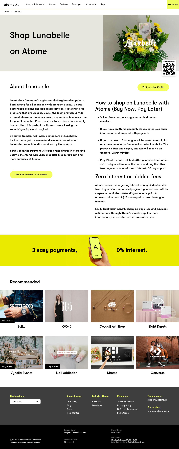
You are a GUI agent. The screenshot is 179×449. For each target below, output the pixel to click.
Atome (6, 12)
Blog (69, 405)
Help (102, 4)
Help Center (73, 413)
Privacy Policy (124, 405)
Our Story (72, 401)
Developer (76, 4)
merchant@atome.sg (158, 411)
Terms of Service (125, 401)
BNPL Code (123, 413)
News (69, 409)
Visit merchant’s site (153, 87)
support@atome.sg (157, 400)
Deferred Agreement (127, 409)
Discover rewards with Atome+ (31, 174)
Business (64, 4)
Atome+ (52, 4)
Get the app (173, 4)
